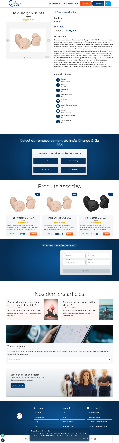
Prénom (90, 253)
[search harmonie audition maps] (57, 359)
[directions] (109, 359)
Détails (33, 233)
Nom (65, 253)
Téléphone (67, 259)
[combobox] (57, 359)
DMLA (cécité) (73, 161)
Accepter (85, 438)
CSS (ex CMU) (73, 170)
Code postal (91, 259)
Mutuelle (45, 170)
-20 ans (45, 161)
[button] (46, 412)
